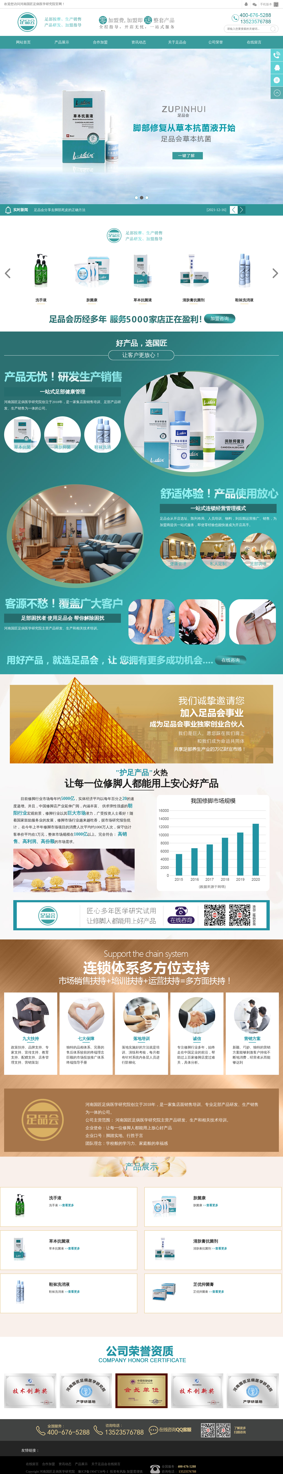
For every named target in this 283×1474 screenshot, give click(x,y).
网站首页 (23, 42)
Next (241, 210)
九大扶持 (30, 1038)
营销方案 (252, 1038)
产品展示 (61, 42)
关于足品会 (177, 42)
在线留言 (254, 42)
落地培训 (141, 1038)
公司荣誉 (215, 42)
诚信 (197, 1038)
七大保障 (86, 1038)
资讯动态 (138, 42)
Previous (234, 210)
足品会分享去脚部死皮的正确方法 (59, 210)
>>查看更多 (66, 1205)
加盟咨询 (219, 318)
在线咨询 (230, 660)
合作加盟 (100, 42)
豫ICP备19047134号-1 (92, 1471)
